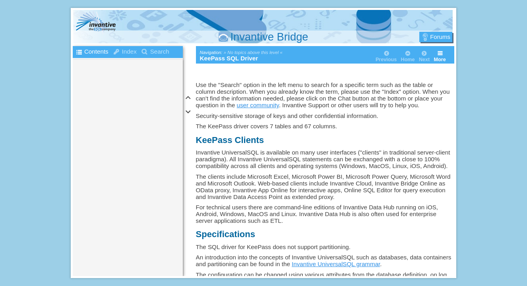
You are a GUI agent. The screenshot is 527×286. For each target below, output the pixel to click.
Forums (440, 36)
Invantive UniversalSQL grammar (336, 264)
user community (258, 105)
